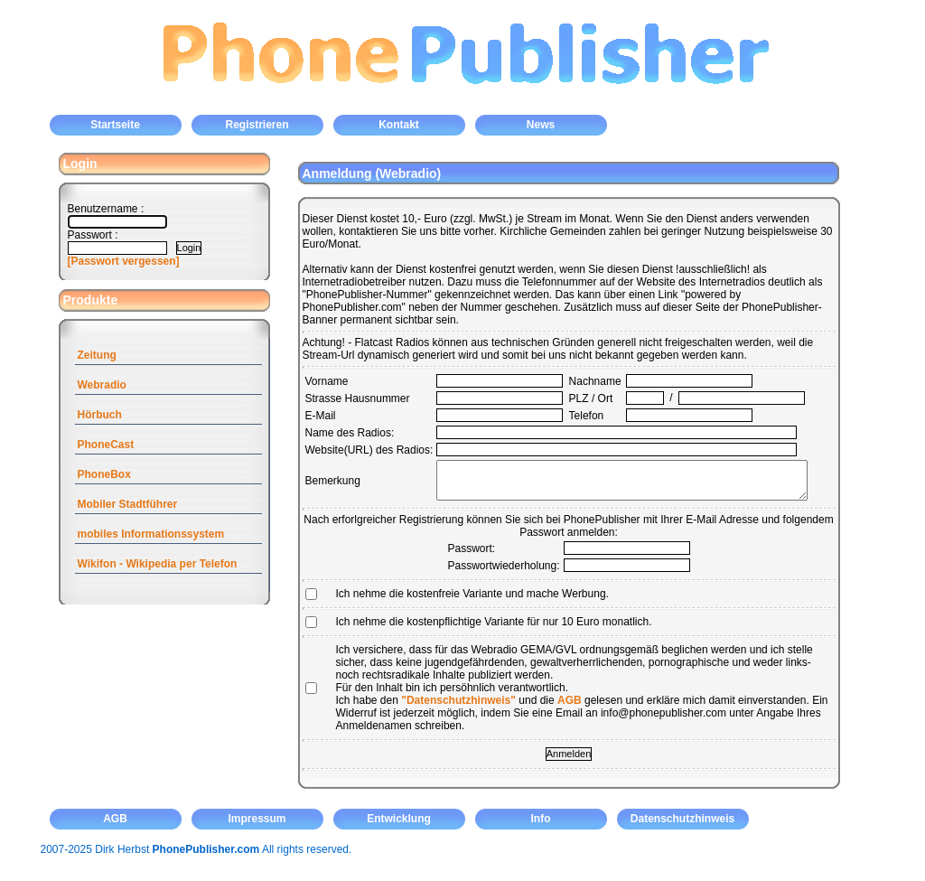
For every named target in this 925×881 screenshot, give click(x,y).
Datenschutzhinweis (682, 818)
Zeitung (97, 355)
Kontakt (398, 124)
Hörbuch (100, 414)
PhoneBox (104, 474)
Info (541, 818)
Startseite (115, 124)
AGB (569, 700)
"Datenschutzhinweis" (458, 700)
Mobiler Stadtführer (128, 504)
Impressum (256, 818)
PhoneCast (106, 444)
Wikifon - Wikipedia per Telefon (158, 564)
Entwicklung (399, 818)
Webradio (102, 385)
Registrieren (256, 124)
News (541, 124)
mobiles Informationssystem (151, 534)
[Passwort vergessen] (124, 261)
